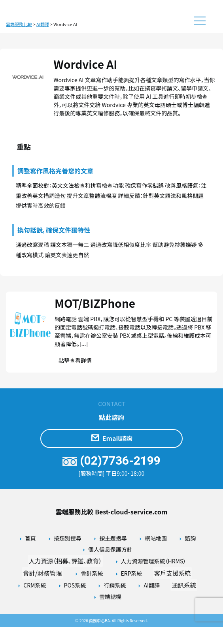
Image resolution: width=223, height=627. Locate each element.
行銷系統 (115, 585)
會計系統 (92, 573)
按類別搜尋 (67, 538)
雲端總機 (110, 597)
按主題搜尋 (113, 538)
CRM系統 (34, 585)
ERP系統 (131, 573)
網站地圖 (156, 538)
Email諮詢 (112, 438)
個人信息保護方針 (110, 549)
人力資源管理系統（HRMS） (153, 561)
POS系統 (75, 585)
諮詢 (190, 538)
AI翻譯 (152, 585)
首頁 (30, 538)
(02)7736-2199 (111, 460)
